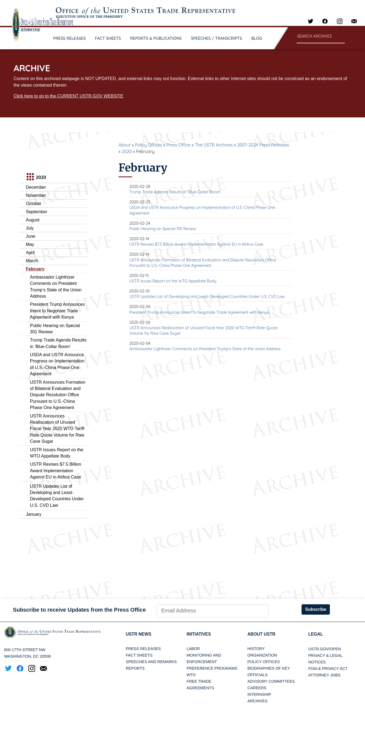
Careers (256, 688)
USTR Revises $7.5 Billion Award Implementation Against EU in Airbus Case (55, 470)
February (35, 269)
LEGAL (315, 634)
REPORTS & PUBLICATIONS (156, 38)
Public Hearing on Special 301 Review (162, 228)
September (36, 211)
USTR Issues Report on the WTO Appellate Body (173, 281)
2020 (127, 151)
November (36, 195)
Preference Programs (212, 668)
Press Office (178, 145)
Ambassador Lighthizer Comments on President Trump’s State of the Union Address (205, 348)
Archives (257, 701)
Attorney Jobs (324, 675)
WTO (191, 675)
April (30, 252)
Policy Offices (148, 145)
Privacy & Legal (325, 655)
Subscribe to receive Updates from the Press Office (79, 610)
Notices (317, 662)
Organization (262, 655)
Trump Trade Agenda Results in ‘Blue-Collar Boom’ (175, 192)
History (255, 649)
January (33, 514)
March (32, 260)
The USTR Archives (214, 145)
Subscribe (315, 609)
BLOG (256, 38)
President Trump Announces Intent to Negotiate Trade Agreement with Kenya (57, 310)
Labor (193, 649)
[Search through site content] (321, 36)
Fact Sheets (139, 655)
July (30, 228)
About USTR (261, 634)
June (30, 236)
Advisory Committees (271, 681)
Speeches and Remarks (151, 662)
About (124, 145)
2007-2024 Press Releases (263, 145)
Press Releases (143, 649)
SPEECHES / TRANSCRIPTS (216, 38)
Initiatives (199, 634)
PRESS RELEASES (69, 38)
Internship (259, 695)
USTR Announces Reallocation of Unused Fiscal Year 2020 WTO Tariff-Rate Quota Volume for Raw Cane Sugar (58, 429)
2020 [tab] (35, 177)
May (30, 244)
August (32, 220)
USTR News (139, 634)
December (36, 187)
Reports (135, 668)
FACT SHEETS (108, 38)
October (33, 203)
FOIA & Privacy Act (328, 668)
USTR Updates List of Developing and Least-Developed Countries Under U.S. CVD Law (207, 296)
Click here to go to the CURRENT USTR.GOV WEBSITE (68, 96)
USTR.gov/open (324, 649)
